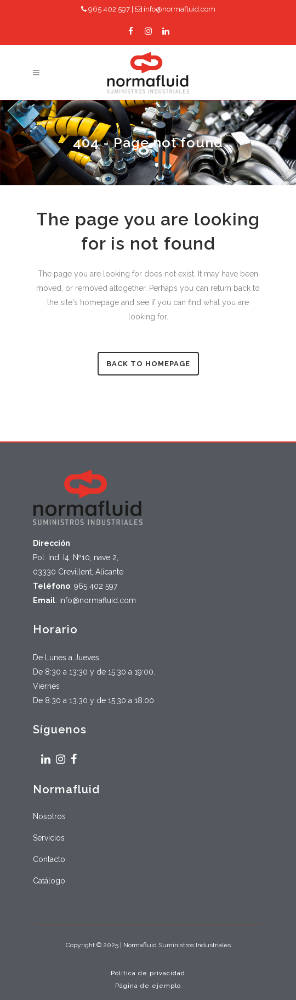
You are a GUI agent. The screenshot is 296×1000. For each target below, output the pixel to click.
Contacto (49, 859)
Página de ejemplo (148, 986)
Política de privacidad (148, 973)
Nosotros (49, 816)
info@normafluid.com (175, 9)
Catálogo (49, 880)
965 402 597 (105, 9)
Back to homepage (148, 364)
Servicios (49, 837)
